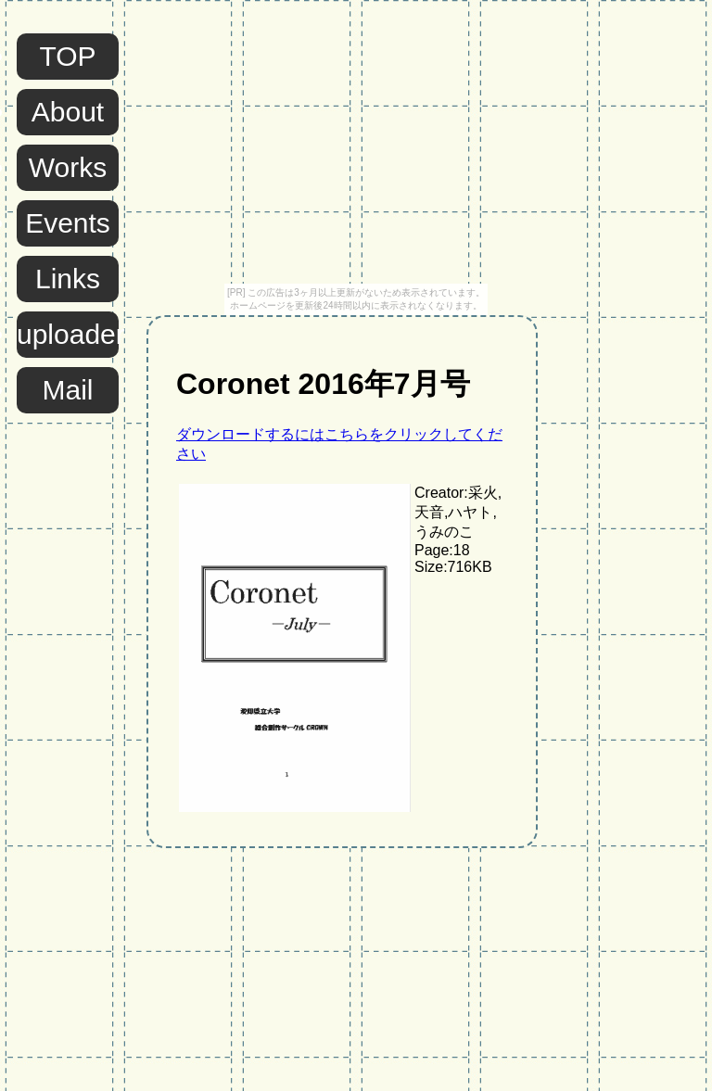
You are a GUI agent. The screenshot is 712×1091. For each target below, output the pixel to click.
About (68, 111)
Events (67, 223)
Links (67, 278)
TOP (67, 56)
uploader (68, 334)
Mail (67, 389)
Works (68, 167)
